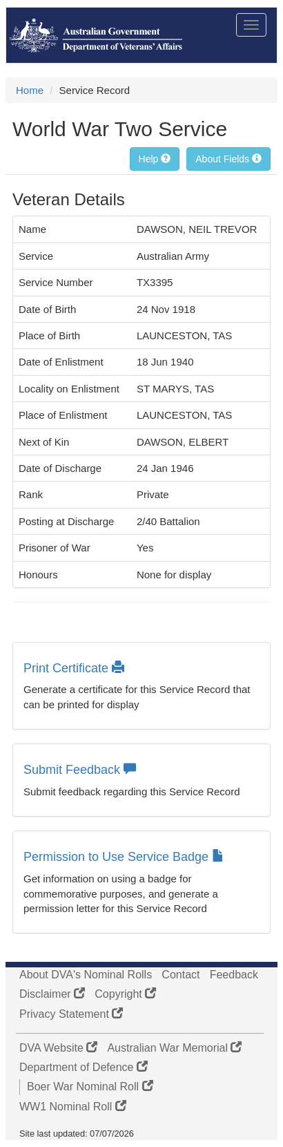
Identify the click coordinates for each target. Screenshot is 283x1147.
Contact (180, 974)
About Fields (228, 158)
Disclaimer (52, 994)
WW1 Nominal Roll (72, 1106)
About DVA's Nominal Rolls (85, 974)
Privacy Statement (71, 1014)
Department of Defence (83, 1067)
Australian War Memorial (174, 1048)
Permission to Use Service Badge (123, 857)
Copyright (125, 994)
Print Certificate (73, 668)
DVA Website (58, 1048)
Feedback (234, 974)
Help (155, 158)
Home (29, 90)
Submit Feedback (79, 770)
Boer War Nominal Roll (90, 1086)
